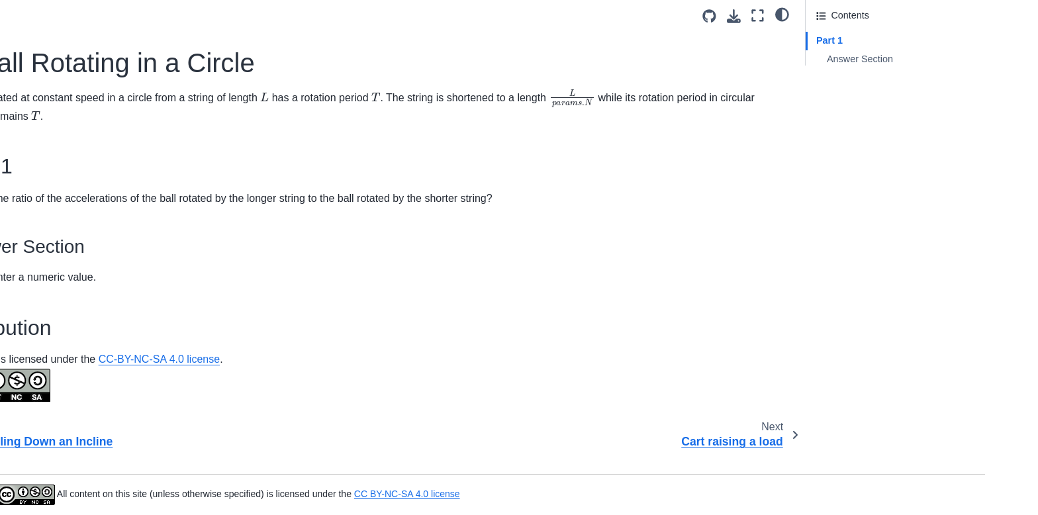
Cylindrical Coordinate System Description (134, 263)
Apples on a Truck (108, 24)
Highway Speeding (110, 418)
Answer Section (860, 59)
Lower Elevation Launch (121, 460)
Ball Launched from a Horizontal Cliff (147, 86)
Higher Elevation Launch (122, 397)
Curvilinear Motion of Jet (121, 213)
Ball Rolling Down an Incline (129, 108)
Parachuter (93, 502)
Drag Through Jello (110, 355)
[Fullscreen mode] (757, 15)
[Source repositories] (709, 16)
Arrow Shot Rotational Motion (132, 66)
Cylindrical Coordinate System (134, 292)
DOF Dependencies (112, 313)
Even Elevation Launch (118, 376)
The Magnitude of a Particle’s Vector (146, 481)
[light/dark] (782, 14)
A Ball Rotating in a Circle (128, 129)
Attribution (837, 77)
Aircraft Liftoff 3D (105, 45)
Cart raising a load (109, 150)
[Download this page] (734, 16)
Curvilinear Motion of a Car (126, 234)
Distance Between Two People (134, 334)
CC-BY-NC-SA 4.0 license (463, 377)
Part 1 (829, 40)
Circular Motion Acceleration (129, 192)
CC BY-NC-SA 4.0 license (660, 494)
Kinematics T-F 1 (106, 439)
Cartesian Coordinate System (132, 171)
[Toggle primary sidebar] (262, 15)
